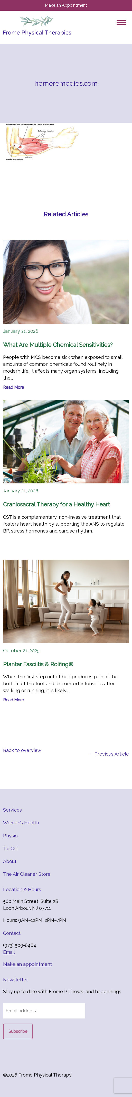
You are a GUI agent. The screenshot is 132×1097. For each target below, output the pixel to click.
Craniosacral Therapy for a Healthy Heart (56, 504)
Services (12, 810)
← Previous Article (109, 754)
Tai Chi (10, 848)
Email (9, 952)
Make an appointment (27, 964)
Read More (13, 387)
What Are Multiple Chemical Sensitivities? (57, 344)
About (9, 861)
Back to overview (22, 750)
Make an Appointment (66, 5)
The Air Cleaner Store (27, 874)
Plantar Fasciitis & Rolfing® (38, 664)
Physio (10, 835)
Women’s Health (21, 822)
